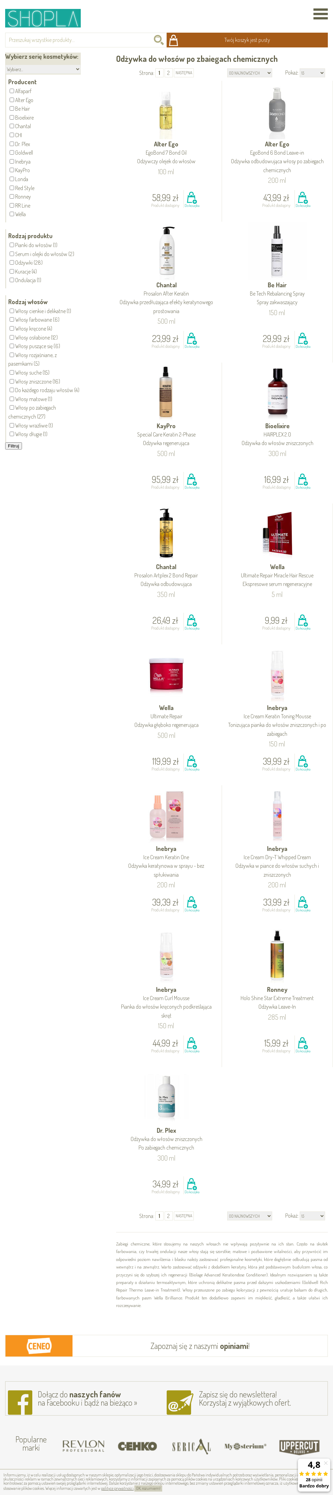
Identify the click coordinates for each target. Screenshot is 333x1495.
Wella (277, 576)
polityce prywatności (117, 1488)
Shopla (47, 18)
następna (184, 72)
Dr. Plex (166, 1139)
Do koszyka (192, 205)
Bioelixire (277, 435)
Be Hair (277, 294)
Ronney (277, 998)
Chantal (166, 298)
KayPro (166, 435)
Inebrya (277, 721)
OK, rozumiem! (148, 1488)
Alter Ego (166, 153)
